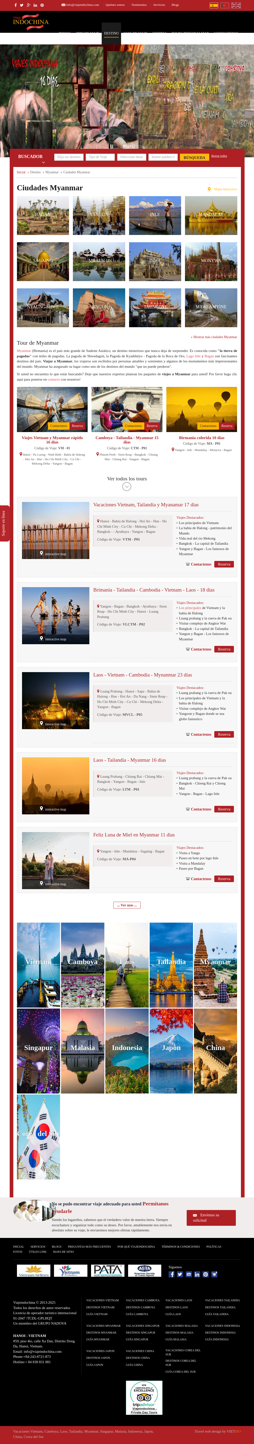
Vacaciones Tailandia (222, 1300)
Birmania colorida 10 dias (201, 437)
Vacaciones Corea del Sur (183, 1352)
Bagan (43, 214)
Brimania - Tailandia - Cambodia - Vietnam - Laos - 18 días (154, 590)
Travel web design (208, 1431)
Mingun (99, 306)
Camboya (83, 962)
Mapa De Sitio (63, 1251)
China (215, 1047)
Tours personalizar (190, 33)
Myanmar (24, 351)
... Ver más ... (127, 905)
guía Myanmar (97, 1339)
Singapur (38, 1047)
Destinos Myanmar (101, 1332)
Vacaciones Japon (100, 1351)
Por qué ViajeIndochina (136, 1246)
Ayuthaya (122, 532)
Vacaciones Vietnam (102, 1300)
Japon (171, 1047)
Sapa (140, 691)
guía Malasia (176, 1339)
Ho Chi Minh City (56, 459)
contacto (54, 379)
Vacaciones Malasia (182, 1325)
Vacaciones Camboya (143, 1300)
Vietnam (38, 962)
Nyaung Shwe (43, 306)
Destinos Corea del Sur (181, 1363)
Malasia (82, 1047)
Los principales (190, 608)
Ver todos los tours (127, 479)
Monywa (211, 260)
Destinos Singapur (140, 1332)
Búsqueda (194, 158)
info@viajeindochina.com (82, 5)
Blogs (175, 5)
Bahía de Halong (74, 454)
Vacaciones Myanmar (103, 1325)
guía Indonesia (217, 1339)
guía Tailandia (217, 1314)
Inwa (155, 260)
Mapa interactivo (225, 189)
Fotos (18, 1251)
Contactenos (226, 33)
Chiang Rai (119, 459)
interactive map (55, 554)
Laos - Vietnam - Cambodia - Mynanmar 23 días (142, 675)
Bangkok (140, 454)
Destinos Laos (177, 1307)
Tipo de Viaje (87, 33)
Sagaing (43, 260)
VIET (234, 1431)
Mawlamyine (211, 306)
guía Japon (94, 1365)
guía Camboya (137, 1314)
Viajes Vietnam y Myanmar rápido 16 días (52, 440)
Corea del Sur (38, 1133)
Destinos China (138, 1358)
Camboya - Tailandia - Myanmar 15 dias (127, 440)
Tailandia (171, 962)
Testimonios (139, 5)
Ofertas (159, 33)
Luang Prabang (111, 691)
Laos (127, 962)
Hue (39, 459)
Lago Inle (193, 356)
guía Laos (173, 1314)
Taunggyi (155, 306)
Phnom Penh (107, 454)
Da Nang (140, 696)
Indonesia (127, 1047)
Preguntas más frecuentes (89, 1246)
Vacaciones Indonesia (222, 1325)
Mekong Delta (41, 463)
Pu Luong (39, 454)
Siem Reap (125, 454)
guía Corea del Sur (181, 1371)
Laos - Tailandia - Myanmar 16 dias (129, 760)
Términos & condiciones (181, 1246)
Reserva (77, 426)
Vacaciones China (140, 1351)
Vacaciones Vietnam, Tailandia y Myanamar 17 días (146, 505)
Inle (155, 214)
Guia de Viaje (135, 33)
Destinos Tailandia (220, 1307)
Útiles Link (37, 1251)
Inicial (65, 33)
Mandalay (211, 214)
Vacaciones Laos (179, 1300)
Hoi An (29, 459)
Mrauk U (99, 260)
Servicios (159, 5)
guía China (134, 1365)
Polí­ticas (213, 1246)
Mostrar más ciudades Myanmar (214, 337)
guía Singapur (137, 1339)
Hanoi (27, 454)
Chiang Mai (153, 776)
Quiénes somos (115, 5)
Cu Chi (74, 459)
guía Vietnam (97, 1314)
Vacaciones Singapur (143, 1325)
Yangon (99, 214)
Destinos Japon (98, 1358)
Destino (111, 33)
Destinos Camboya (140, 1307)
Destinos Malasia (180, 1332)
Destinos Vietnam (100, 1307)
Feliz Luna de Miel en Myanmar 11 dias (134, 835)
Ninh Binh (54, 454)
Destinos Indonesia (220, 1332)
